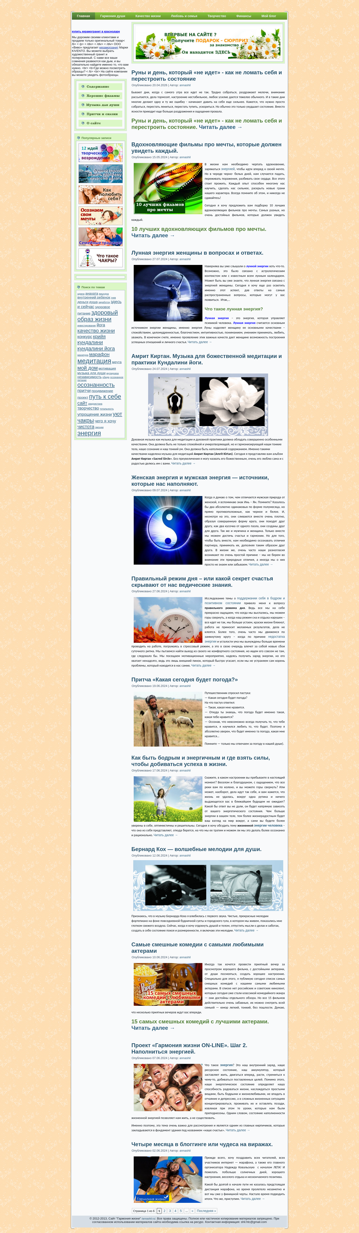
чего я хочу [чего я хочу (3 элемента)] (105, 421)
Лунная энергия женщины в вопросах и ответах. (197, 253)
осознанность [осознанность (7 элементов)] (96, 385)
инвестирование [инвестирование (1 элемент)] (86, 325)
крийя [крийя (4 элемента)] (99, 336)
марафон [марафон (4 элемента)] (99, 354)
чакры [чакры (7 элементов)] (85, 420)
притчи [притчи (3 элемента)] (84, 390)
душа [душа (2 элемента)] (93, 302)
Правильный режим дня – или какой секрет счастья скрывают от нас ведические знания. (202, 581)
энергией (228, 169)
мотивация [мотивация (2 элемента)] (107, 368)
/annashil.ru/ (148, 1218)
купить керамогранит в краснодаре (96, 31)
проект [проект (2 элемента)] (82, 397)
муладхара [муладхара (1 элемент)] (112, 373)
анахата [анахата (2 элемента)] (91, 293)
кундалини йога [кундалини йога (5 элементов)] (96, 348)
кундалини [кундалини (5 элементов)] (90, 342)
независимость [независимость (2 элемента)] (89, 377)
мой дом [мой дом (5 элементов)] (87, 368)
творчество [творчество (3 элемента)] (88, 408)
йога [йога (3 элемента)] (101, 325)
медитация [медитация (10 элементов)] (94, 361)
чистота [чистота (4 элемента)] (85, 426)
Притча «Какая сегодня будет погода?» (184, 679)
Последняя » (206, 1211)
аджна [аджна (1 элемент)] (80, 293)
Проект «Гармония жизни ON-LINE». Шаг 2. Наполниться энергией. (189, 1048)
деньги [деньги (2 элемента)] (82, 302)
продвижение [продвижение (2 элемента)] (102, 391)
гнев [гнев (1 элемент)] (113, 297)
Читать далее (221, 127)
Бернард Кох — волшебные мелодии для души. (196, 849)
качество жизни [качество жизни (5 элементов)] (96, 331)
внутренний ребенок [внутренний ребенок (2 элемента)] (93, 297)
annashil (185, 85)
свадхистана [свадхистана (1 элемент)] (95, 403)
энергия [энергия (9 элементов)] (89, 433)
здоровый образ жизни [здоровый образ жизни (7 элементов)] (97, 315)
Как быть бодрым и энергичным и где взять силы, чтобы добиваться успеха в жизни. (200, 761)
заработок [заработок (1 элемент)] (104, 302)
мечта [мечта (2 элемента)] (117, 362)
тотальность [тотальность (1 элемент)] (107, 408)
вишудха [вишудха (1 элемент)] (104, 293)
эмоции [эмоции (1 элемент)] (99, 427)
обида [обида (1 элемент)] (106, 377)
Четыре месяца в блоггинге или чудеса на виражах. (202, 1144)
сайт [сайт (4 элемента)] (82, 403)
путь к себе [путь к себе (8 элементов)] (105, 396)
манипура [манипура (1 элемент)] (82, 355)
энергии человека (268, 825)
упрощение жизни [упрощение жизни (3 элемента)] (94, 414)
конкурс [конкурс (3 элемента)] (84, 336)
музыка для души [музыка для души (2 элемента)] (91, 373)
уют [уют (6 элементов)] (117, 414)
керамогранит (108, 47)
